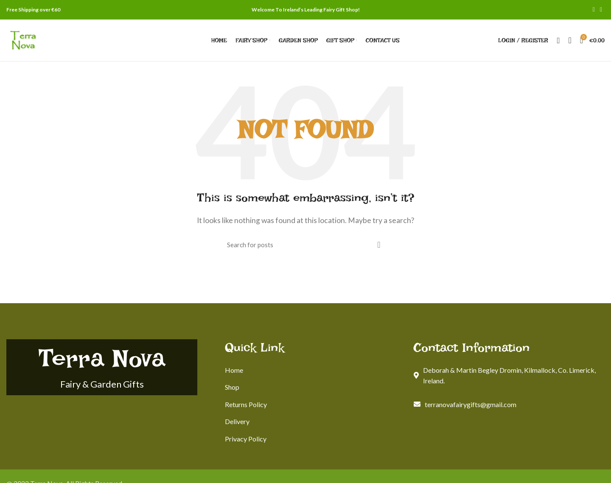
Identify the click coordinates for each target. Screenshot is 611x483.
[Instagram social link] (601, 9)
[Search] (558, 40)
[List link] (313, 370)
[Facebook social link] (593, 9)
